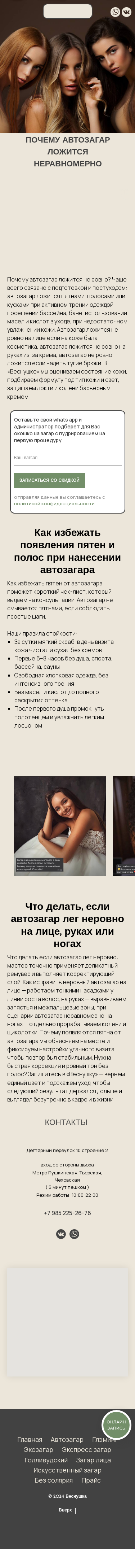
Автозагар (67, 1439)
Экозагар (38, 1449)
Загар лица (93, 1460)
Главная (29, 1439)
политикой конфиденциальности (54, 503)
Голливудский (46, 1460)
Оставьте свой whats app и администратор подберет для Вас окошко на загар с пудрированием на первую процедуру (59, 430)
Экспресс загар (86, 1449)
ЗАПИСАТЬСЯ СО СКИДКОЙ (49, 480)
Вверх (67, 1510)
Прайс (91, 1480)
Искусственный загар (67, 1470)
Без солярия (54, 1480)
